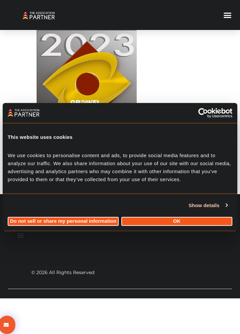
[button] (227, 15)
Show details (204, 205)
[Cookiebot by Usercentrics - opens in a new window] (203, 113)
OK (177, 221)
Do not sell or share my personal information (63, 221)
